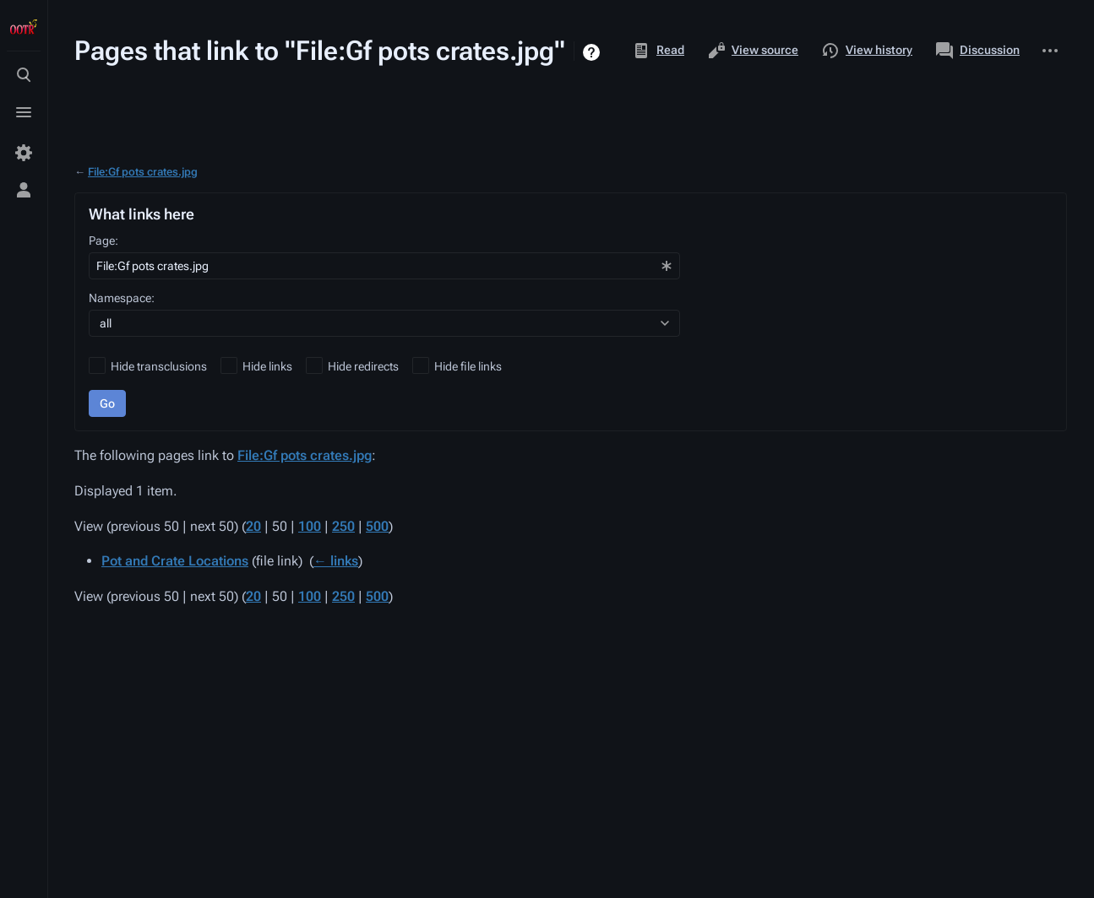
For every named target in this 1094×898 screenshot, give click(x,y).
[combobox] (384, 265)
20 (253, 526)
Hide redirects (363, 366)
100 (309, 526)
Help (593, 52)
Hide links (267, 366)
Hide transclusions (159, 366)
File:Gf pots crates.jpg (143, 171)
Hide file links (468, 366)
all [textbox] (106, 323)
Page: (103, 240)
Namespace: (122, 298)
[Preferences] (24, 153)
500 (377, 526)
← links (335, 561)
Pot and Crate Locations (174, 561)
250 (343, 526)
